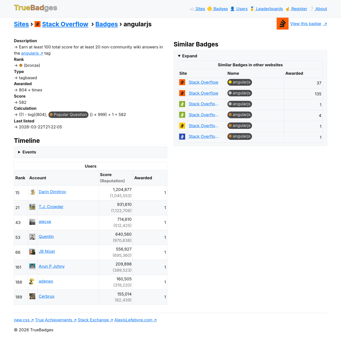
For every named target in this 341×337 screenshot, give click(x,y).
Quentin (46, 236)
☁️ (197, 8)
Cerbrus (46, 296)
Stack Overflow (61, 24)
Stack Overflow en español (205, 125)
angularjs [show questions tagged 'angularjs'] (30, 53)
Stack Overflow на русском (205, 136)
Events (29, 152)
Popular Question (70, 114)
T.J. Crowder (51, 206)
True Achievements (53, 319)
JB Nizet (47, 251)
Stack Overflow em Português (205, 103)
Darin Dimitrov (52, 191)
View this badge (299, 24)
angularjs (242, 81)
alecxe (45, 221)
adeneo (46, 281)
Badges (106, 24)
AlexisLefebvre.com (133, 319)
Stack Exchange (93, 319)
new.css (22, 319)
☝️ (296, 8)
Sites (21, 24)
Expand (189, 55)
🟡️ (217, 8)
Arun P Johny (52, 266)
